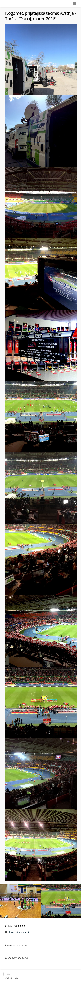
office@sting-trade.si (18, 931)
